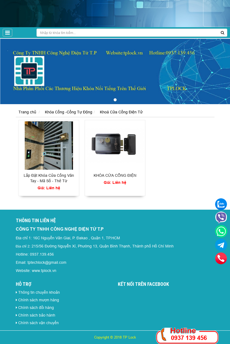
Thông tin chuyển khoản (39, 292)
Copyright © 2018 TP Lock (115, 337)
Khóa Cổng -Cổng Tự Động (68, 112)
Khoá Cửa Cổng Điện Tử (121, 112)
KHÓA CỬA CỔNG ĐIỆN (115, 175)
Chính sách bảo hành (36, 315)
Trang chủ (27, 112)
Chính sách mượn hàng (38, 300)
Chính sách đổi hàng (36, 307)
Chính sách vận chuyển (38, 323)
